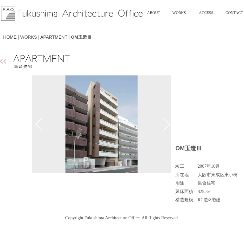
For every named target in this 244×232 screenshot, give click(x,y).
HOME (10, 37)
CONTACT (234, 12)
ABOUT (153, 12)
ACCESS (206, 12)
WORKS (179, 12)
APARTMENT (53, 37)
